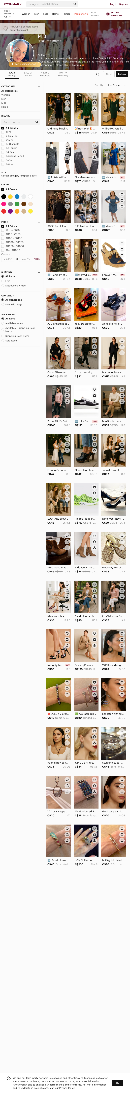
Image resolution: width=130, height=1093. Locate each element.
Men (36, 13)
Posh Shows (81, 13)
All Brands (9, 127)
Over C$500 (10, 250)
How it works (95, 14)
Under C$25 (10, 230)
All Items (8, 276)
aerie (6, 159)
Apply (37, 258)
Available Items (12, 323)
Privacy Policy (67, 1088)
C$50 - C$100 (11, 238)
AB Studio (9, 147)
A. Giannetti (10, 143)
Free (5, 280)
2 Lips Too (9, 135)
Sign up (123, 4)
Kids (45, 13)
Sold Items (9, 340)
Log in (113, 4)
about (109, 74)
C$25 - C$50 (11, 234)
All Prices (9, 226)
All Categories (9, 90)
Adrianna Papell (12, 155)
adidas (7, 151)
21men (7, 139)
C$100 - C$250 (12, 242)
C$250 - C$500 (12, 246)
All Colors (9, 189)
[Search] (56, 4)
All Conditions (11, 299)
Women (26, 13)
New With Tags (11, 304)
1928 (6, 131)
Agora (7, 163)
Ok (117, 1083)
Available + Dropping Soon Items (18, 329)
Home (55, 13)
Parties (66, 13)
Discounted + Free (13, 285)
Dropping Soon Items (15, 335)
